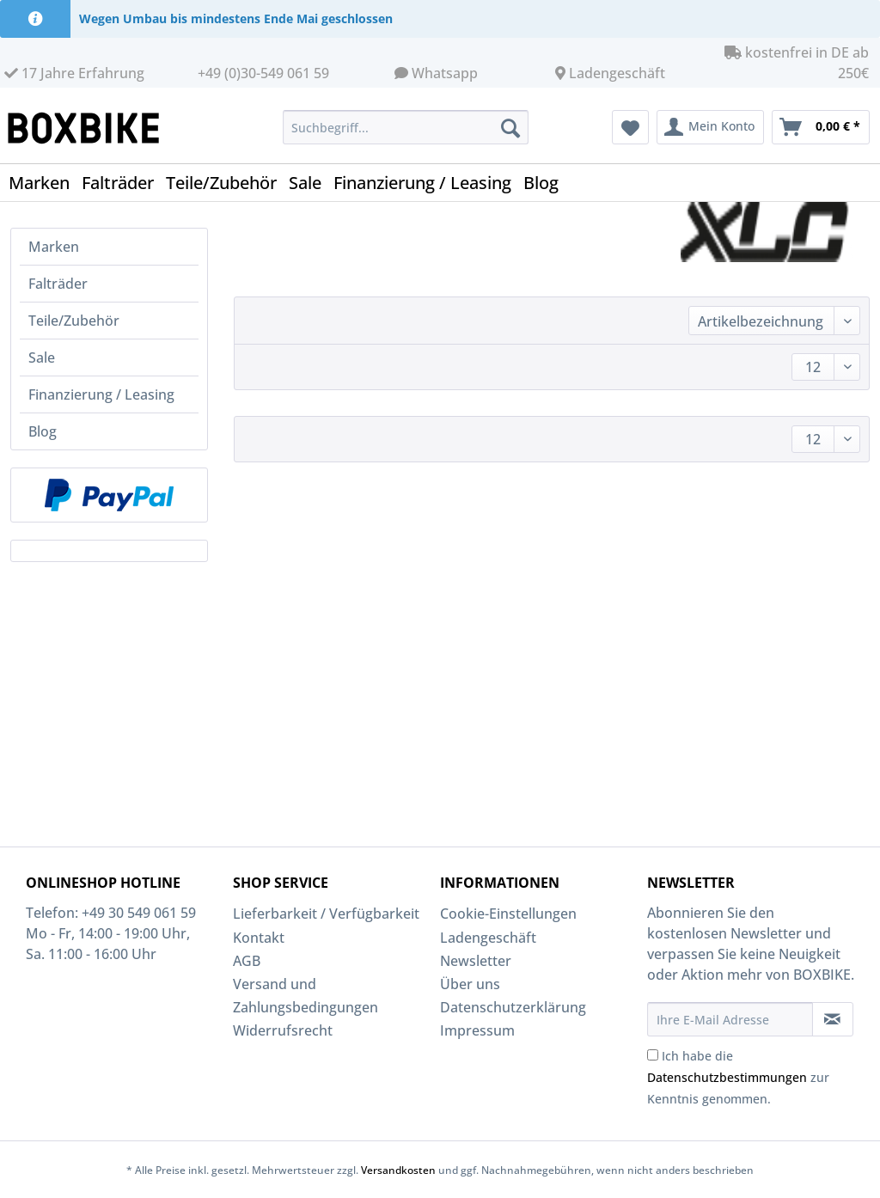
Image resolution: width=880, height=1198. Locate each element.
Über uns (470, 984)
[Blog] (547, 182)
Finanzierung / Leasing (101, 394)
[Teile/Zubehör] (227, 182)
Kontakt (258, 937)
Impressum (477, 1030)
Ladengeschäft (617, 73)
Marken (53, 246)
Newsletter (475, 960)
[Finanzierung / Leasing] (428, 182)
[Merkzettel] (630, 127)
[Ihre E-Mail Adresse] (730, 1019)
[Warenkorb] (821, 127)
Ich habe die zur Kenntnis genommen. (738, 1077)
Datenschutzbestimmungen (727, 1077)
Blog (42, 431)
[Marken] (45, 182)
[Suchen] (510, 127)
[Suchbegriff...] (406, 127)
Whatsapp (445, 73)
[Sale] (311, 182)
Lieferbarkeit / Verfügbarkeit (326, 913)
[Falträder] (124, 182)
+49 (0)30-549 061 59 (263, 73)
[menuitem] (406, 135)
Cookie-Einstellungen (508, 913)
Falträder (58, 283)
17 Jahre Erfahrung (74, 73)
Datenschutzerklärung (513, 1007)
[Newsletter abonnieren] (832, 1019)
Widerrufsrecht (283, 1030)
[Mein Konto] (710, 127)
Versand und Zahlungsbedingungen (305, 996)
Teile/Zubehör (73, 320)
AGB (246, 960)
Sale (41, 357)
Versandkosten (398, 1170)
